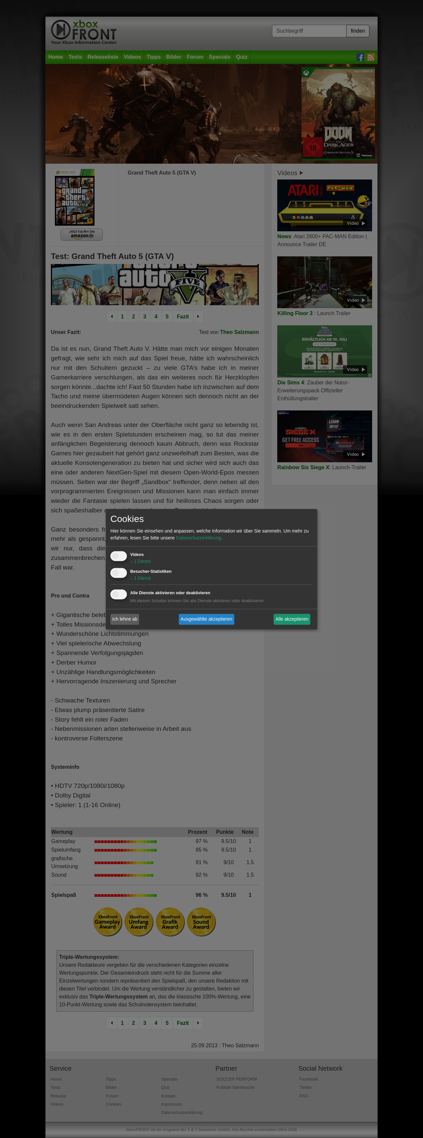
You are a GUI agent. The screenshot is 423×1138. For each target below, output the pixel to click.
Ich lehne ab (124, 619)
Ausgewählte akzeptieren (206, 619)
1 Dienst (140, 561)
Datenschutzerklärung (198, 537)
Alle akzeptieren (292, 619)
